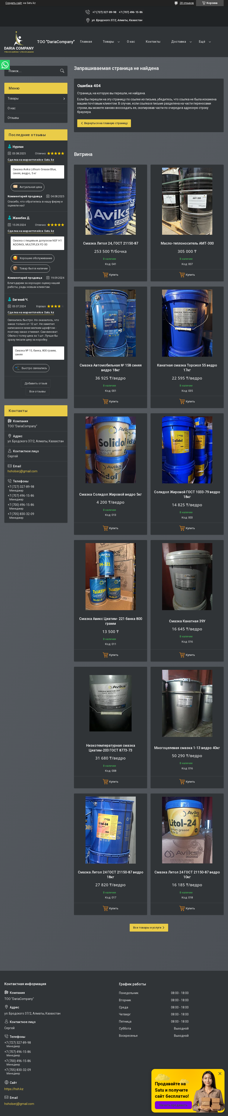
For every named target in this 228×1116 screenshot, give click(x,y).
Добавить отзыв (36, 383)
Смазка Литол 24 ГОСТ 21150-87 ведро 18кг (110, 874)
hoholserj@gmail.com (22, 471)
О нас (131, 41)
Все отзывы (37, 391)
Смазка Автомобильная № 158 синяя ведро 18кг (111, 367)
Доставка (178, 41)
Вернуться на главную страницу (105, 123)
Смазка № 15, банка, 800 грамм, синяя (35, 352)
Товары (108, 41)
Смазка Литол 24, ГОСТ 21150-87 (110, 243)
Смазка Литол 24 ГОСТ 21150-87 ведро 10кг (187, 874)
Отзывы (13, 118)
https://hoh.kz (13, 1089)
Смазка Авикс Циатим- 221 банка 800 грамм (110, 621)
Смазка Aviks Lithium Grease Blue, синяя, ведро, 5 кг (34, 171)
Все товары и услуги (147, 927)
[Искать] (62, 71)
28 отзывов (187, 3)
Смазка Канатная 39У (187, 621)
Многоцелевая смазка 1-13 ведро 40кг (187, 748)
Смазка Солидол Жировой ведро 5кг (110, 494)
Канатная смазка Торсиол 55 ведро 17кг (187, 367)
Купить (113, 274)
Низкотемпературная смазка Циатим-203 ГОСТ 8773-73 (110, 747)
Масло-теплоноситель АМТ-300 (187, 243)
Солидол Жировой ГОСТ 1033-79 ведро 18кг (187, 494)
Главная (86, 41)
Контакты (153, 41)
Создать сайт (13, 3)
